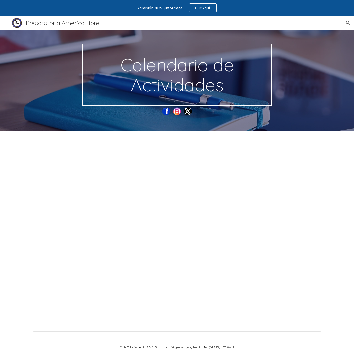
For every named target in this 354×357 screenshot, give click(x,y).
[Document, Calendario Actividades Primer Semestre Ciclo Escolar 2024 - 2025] (177, 234)
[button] (348, 23)
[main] (177, 75)
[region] (177, 8)
